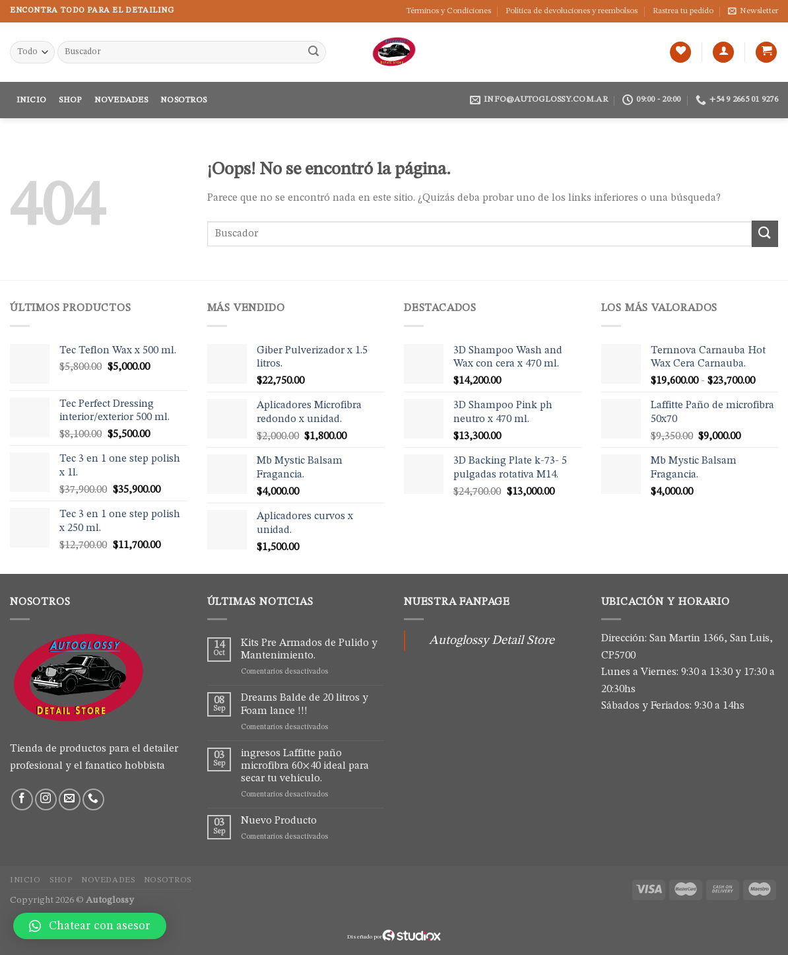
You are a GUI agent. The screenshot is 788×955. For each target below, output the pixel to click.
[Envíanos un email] (70, 799)
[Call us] (93, 799)
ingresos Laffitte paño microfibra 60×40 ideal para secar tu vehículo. (305, 766)
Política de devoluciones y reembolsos (572, 11)
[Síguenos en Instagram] (46, 799)
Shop (70, 100)
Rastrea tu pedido (683, 11)
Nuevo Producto (279, 821)
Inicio (31, 100)
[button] (89, 926)
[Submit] (314, 52)
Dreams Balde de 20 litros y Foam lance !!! (304, 704)
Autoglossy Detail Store (491, 640)
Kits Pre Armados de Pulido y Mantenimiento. (309, 649)
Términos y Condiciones (448, 11)
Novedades (121, 100)
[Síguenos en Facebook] (22, 799)
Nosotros (183, 100)
